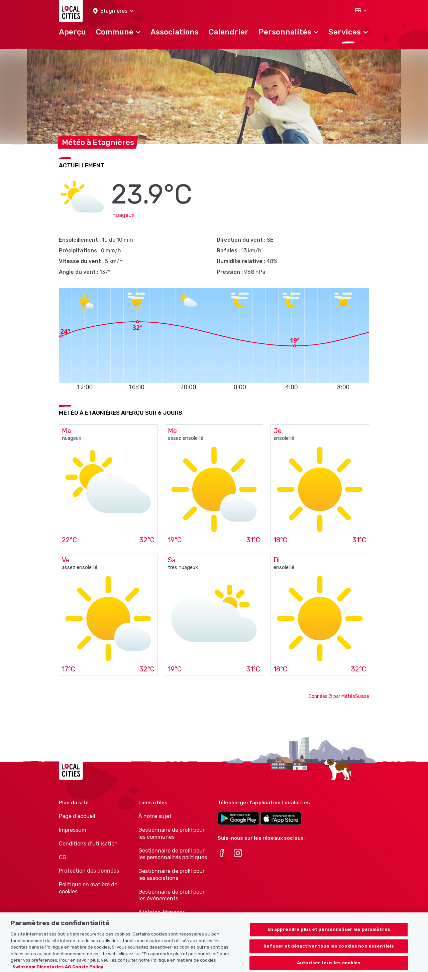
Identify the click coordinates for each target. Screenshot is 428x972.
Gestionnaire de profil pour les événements (171, 895)
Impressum (72, 830)
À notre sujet (155, 816)
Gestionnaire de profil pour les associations (171, 874)
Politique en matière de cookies (88, 888)
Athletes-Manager (161, 912)
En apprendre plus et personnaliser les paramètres (329, 937)
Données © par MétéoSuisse (339, 696)
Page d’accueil (77, 816)
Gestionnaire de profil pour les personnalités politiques (172, 854)
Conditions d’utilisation (88, 843)
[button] (113, 11)
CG (62, 857)
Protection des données (89, 871)
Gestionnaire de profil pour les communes (171, 833)
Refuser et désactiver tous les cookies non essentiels (328, 953)
